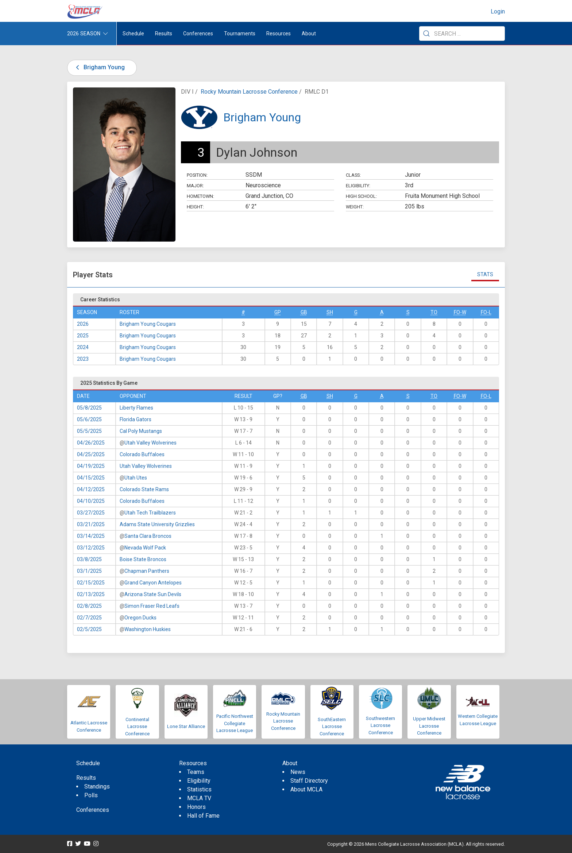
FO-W (460, 312)
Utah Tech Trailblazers (150, 513)
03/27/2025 (91, 513)
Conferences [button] (198, 33)
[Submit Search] (426, 33)
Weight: (355, 207)
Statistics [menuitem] (199, 789)
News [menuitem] (297, 771)
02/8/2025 (89, 606)
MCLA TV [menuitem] (199, 798)
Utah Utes (135, 478)
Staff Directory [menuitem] (309, 780)
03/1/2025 (89, 571)
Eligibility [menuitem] (198, 780)
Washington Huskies (147, 629)
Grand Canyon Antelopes (153, 583)
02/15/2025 (91, 583)
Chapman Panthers (146, 571)
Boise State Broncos (143, 559)
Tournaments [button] (239, 33)
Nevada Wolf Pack (145, 548)
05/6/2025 (89, 419)
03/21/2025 (91, 524)
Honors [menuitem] (196, 806)
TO (433, 312)
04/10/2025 (91, 501)
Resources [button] (278, 33)
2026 (83, 324)
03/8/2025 (89, 559)
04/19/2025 (91, 466)
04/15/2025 (91, 478)
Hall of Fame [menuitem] (203, 815)
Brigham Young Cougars (148, 324)
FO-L (486, 312)
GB (304, 312)
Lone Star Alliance (186, 726)
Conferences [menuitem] (92, 809)
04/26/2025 (91, 443)
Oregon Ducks (140, 618)
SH (329, 312)
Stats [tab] (485, 274)
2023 (83, 359)
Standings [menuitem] (97, 786)
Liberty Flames (136, 408)
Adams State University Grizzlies (157, 524)
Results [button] (163, 33)
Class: (353, 175)
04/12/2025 (91, 489)
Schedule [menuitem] (133, 33)
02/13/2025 (91, 594)
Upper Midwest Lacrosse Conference (429, 726)
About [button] (309, 33)
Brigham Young (99, 67)
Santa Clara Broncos (147, 536)
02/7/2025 (89, 618)
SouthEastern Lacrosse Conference (332, 726)
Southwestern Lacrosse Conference (380, 725)
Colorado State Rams (144, 489)
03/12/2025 (91, 548)
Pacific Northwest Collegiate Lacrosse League (234, 723)
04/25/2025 (91, 454)
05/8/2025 (89, 408)
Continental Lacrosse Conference (137, 726)
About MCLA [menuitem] (306, 789)
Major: (195, 185)
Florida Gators (135, 419)
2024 (83, 347)
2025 (83, 336)
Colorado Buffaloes (142, 454)
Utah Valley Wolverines (150, 443)
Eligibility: (358, 185)
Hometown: (200, 196)
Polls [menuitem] (91, 795)
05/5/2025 (89, 431)
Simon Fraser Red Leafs (151, 606)
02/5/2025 (89, 629)
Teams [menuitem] (195, 771)
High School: (361, 196)
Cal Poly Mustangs (141, 431)
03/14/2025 (91, 536)
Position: (197, 175)
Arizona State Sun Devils (152, 594)
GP (277, 312)
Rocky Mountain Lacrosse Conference (249, 91)
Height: (195, 207)
